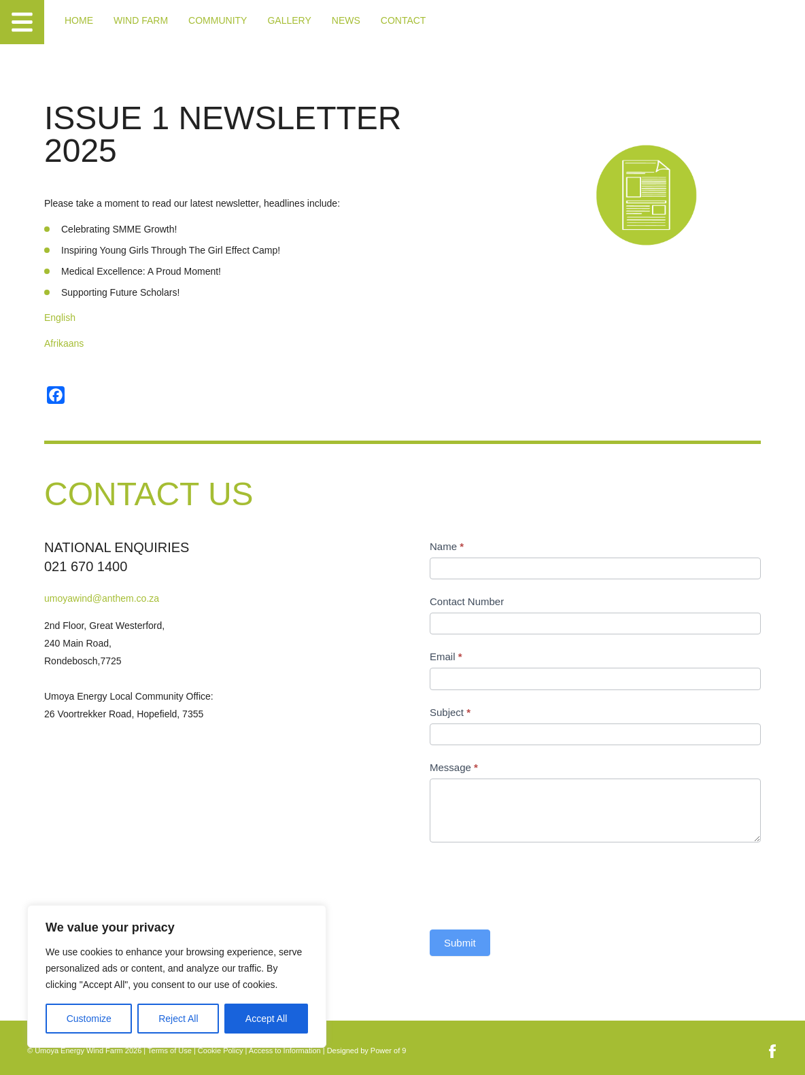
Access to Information (285, 1050)
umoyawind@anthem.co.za (101, 598)
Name (447, 546)
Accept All (266, 1018)
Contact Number (467, 601)
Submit (460, 943)
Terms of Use (170, 1050)
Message (454, 767)
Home (79, 20)
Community (217, 20)
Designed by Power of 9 (367, 1050)
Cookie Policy (220, 1050)
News (346, 20)
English (59, 317)
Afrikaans (64, 343)
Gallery (289, 20)
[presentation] (533, 882)
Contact (403, 20)
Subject (450, 712)
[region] (176, 976)
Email (446, 656)
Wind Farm (141, 20)
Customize (89, 1018)
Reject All (178, 1018)
